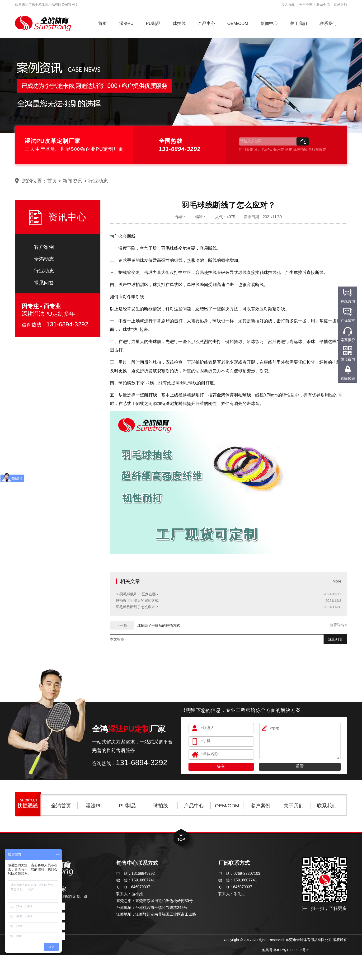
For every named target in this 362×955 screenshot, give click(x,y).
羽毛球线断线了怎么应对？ (137, 607)
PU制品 (153, 23)
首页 (102, 23)
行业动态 (98, 180)
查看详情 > (338, 625)
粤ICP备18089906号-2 (291, 950)
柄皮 (288, 149)
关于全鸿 (305, 4)
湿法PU (126, 23)
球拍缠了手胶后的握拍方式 (137, 600)
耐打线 (150, 395)
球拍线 (179, 23)
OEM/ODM (237, 23)
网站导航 (340, 4)
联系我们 (328, 23)
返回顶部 (348, 378)
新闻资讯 (72, 180)
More (337, 581)
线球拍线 (300, 149)
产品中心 (206, 23)
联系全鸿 (323, 4)
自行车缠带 (317, 149)
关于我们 (298, 23)
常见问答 (44, 282)
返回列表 (335, 639)
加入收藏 (288, 4)
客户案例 (44, 247)
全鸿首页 (61, 805)
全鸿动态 (44, 259)
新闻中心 (269, 23)
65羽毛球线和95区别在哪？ (137, 594)
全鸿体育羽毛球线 (234, 395)
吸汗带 (278, 149)
